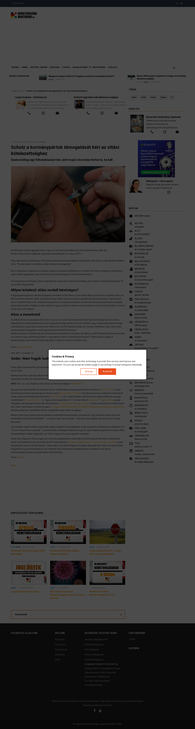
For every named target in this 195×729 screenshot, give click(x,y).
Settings (89, 371)
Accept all (107, 371)
